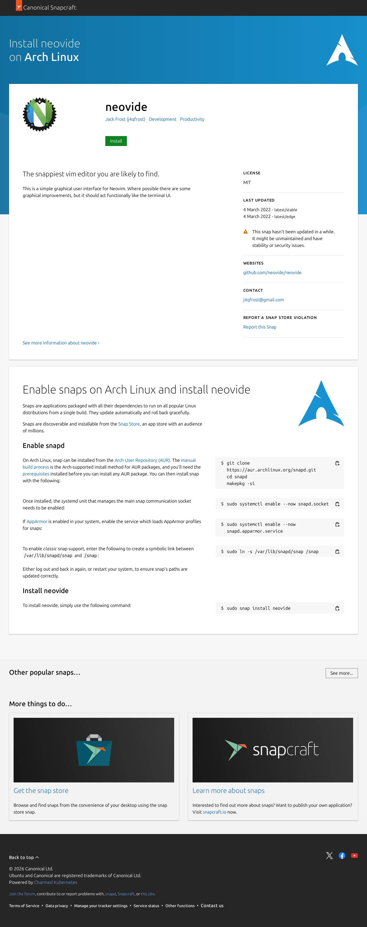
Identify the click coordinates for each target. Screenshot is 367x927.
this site (148, 894)
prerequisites (36, 473)
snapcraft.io (214, 811)
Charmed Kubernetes (55, 882)
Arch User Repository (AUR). (143, 460)
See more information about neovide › (61, 342)
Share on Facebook (342, 855)
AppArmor (37, 521)
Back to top (24, 857)
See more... (341, 673)
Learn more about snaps (228, 790)
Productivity (192, 119)
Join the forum (22, 894)
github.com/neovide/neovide (272, 272)
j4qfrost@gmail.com (263, 299)
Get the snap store (41, 790)
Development (162, 119)
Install (116, 140)
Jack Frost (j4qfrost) (125, 119)
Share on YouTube (354, 855)
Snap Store (129, 423)
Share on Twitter (329, 855)
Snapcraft (126, 894)
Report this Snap (259, 326)
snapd (110, 894)
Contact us (212, 905)
